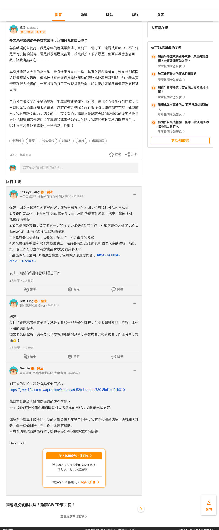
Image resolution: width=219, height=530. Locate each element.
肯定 (77, 289)
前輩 (84, 15)
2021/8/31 (32, 27)
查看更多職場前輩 (72, 516)
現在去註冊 (88, 482)
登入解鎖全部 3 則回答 (74, 456)
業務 (81, 141)
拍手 (33, 289)
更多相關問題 (180, 140)
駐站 (109, 15)
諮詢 (135, 15)
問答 (58, 15)
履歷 (32, 141)
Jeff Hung (26, 301)
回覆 (120, 289)
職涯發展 (98, 141)
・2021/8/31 (78, 196)
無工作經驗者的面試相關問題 (177, 73)
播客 (160, 15)
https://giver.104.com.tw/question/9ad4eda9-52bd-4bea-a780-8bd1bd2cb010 (67, 390)
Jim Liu (25, 368)
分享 (134, 154)
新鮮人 (66, 141)
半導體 (16, 141)
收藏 (118, 154)
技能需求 (48, 141)
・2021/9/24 (73, 372)
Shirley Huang (30, 192)
